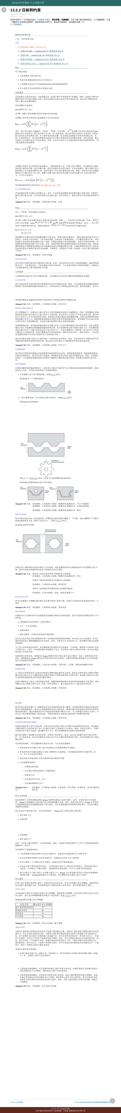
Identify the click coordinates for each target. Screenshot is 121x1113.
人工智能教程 (16, 24)
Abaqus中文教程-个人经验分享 (28, 2)
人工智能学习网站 (42, 20)
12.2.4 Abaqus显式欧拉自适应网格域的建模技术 (92, 1102)
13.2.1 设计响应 (16, 1102)
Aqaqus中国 (65, 1109)
